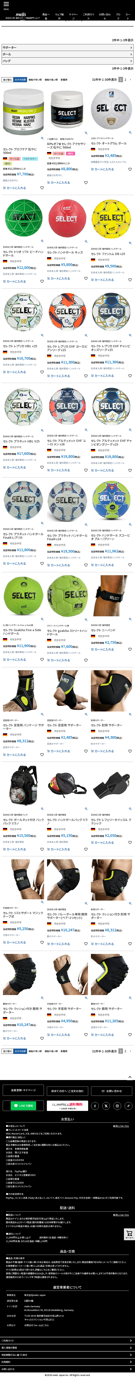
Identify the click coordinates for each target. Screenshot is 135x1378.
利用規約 (5, 1361)
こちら (44, 1269)
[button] (131, 79)
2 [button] (125, 79)
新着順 (64, 79)
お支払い (67, 1119)
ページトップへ (130, 1077)
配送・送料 (67, 1207)
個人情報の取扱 (9, 1347)
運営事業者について (67, 1287)
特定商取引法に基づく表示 (14, 1354)
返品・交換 (67, 1251)
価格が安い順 (35, 79)
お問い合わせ (8, 1369)
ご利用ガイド (7, 1340)
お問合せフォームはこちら (36, 1325)
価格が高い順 (51, 79)
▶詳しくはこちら (121, 1125)
